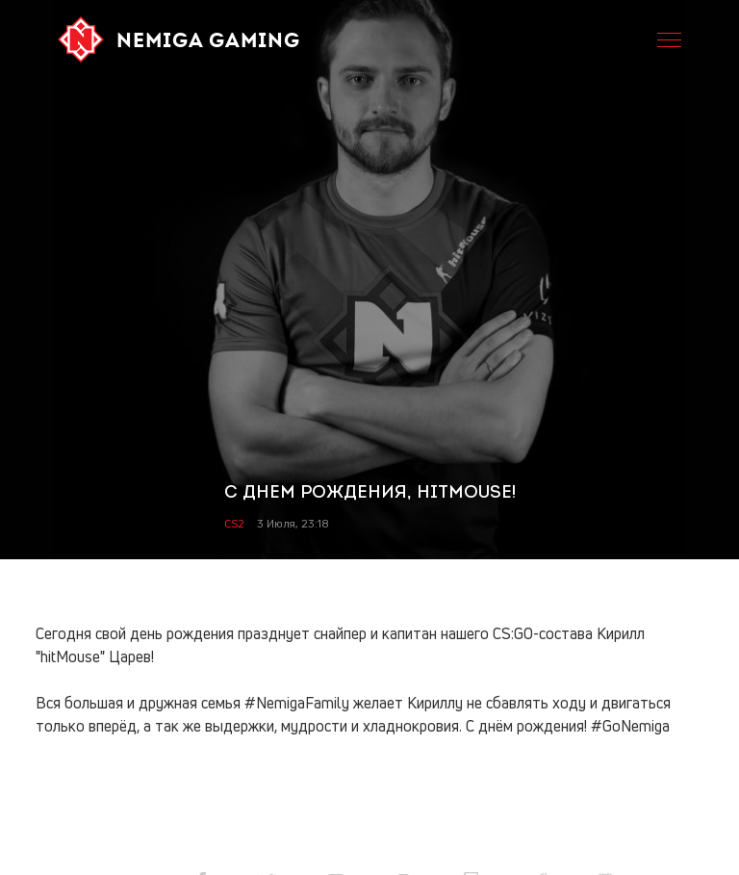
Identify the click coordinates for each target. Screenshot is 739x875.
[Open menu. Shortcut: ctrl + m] (669, 39)
